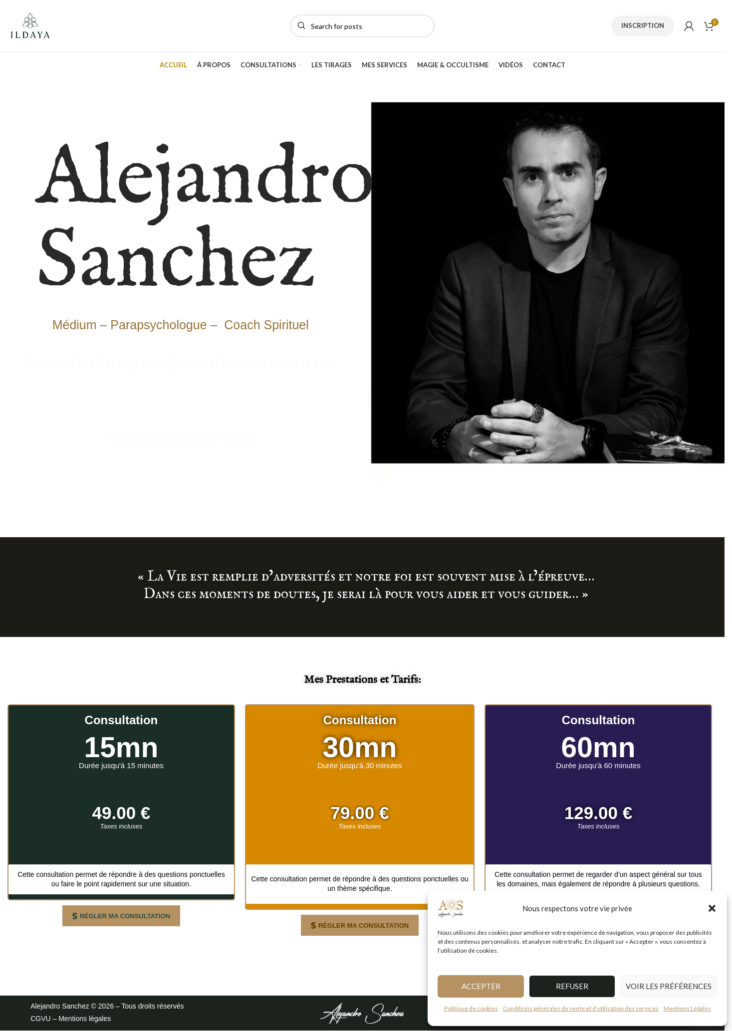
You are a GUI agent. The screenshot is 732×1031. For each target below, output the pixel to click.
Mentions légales (84, 1019)
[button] (712, 908)
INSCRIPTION (642, 25)
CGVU (40, 1019)
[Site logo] (30, 25)
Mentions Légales (687, 1008)
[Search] (362, 25)
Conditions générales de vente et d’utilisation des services (581, 1008)
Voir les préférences (669, 986)
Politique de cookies (471, 1008)
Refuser (572, 986)
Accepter (481, 986)
